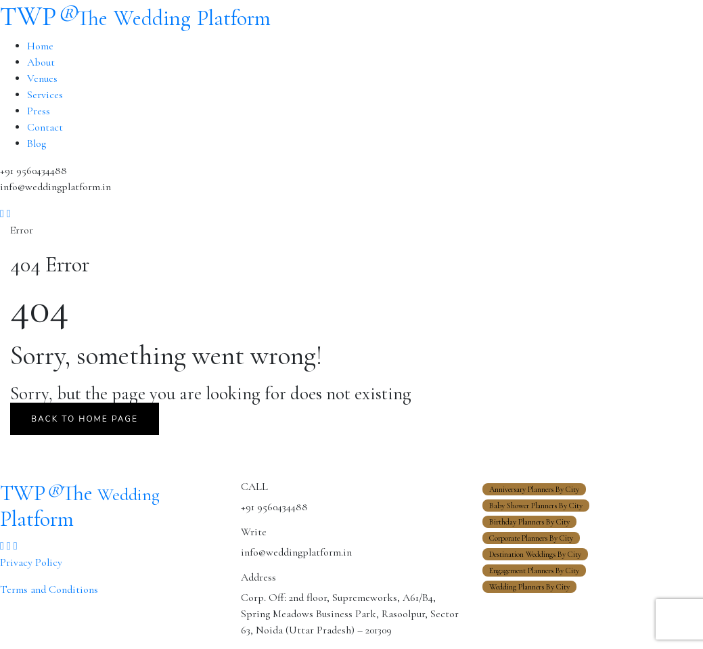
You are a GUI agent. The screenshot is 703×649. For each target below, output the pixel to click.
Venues (42, 78)
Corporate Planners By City (531, 538)
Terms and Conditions (49, 589)
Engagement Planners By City (534, 570)
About (41, 62)
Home (40, 46)
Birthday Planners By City (529, 522)
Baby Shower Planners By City (536, 505)
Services (45, 95)
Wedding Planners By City (529, 586)
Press (38, 111)
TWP (135, 16)
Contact (45, 127)
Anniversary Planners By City (534, 489)
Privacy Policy (31, 562)
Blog (36, 143)
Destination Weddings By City (535, 554)
